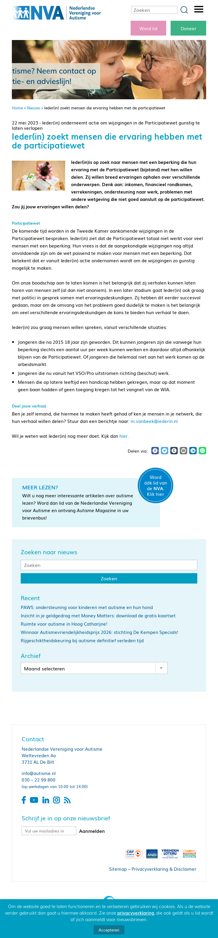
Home (17, 108)
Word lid (148, 28)
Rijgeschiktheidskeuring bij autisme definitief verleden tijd (82, 640)
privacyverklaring (135, 912)
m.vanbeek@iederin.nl (154, 421)
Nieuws (33, 108)
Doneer (188, 28)
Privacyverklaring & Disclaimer (164, 868)
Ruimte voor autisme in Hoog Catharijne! (64, 623)
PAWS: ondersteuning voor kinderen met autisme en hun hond (87, 607)
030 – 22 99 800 (38, 779)
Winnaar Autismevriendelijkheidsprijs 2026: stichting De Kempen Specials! (99, 632)
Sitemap (118, 868)
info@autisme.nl (39, 773)
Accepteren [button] (109, 930)
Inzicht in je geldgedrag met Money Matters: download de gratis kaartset (98, 615)
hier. (124, 435)
